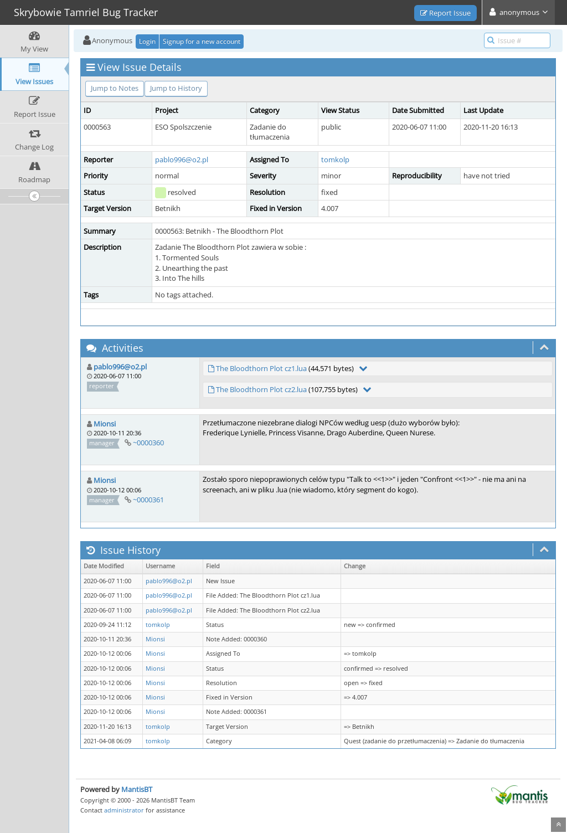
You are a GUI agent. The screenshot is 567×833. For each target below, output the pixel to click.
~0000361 (148, 500)
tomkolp (335, 159)
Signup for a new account (201, 41)
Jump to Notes (114, 88)
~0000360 (148, 443)
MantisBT (136, 789)
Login (147, 41)
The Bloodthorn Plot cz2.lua (261, 389)
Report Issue (445, 13)
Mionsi (105, 424)
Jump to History (176, 88)
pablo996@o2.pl (181, 159)
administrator (124, 810)
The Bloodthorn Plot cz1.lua (261, 368)
